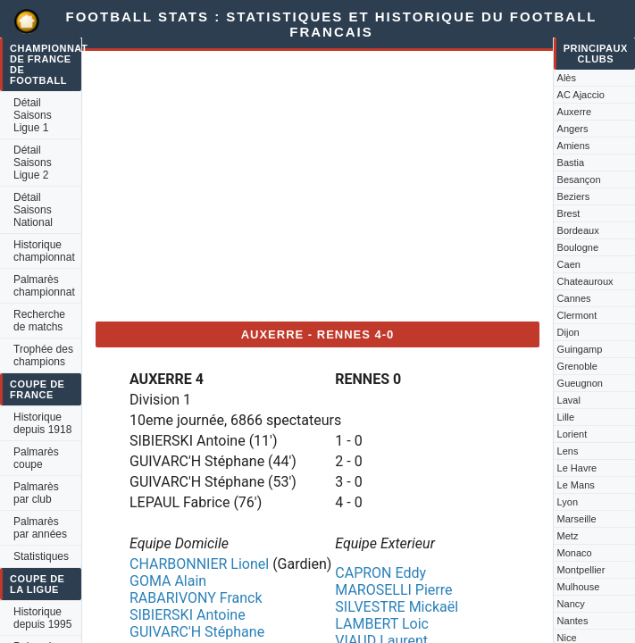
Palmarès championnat (44, 285)
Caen (569, 264)
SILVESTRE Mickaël (396, 606)
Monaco (574, 552)
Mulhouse (578, 586)
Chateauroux (585, 281)
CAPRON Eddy (380, 572)
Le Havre (577, 468)
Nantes (573, 620)
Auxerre (574, 111)
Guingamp (580, 349)
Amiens (573, 145)
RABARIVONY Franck (196, 597)
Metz (568, 535)
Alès (566, 77)
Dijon (568, 332)
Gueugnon (580, 383)
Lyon (567, 502)
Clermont (577, 315)
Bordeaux (578, 230)
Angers (573, 128)
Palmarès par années (40, 527)
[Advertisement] (318, 182)
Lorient (572, 434)
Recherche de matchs (39, 320)
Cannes (574, 298)
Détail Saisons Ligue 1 (32, 115)
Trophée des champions (43, 355)
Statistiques (41, 556)
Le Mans (576, 485)
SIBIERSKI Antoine (188, 614)
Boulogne (578, 247)
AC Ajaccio (581, 94)
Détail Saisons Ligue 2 (32, 162)
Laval (569, 400)
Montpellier (581, 569)
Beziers (573, 196)
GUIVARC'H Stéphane (197, 631)
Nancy (571, 603)
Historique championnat (44, 250)
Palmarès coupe (36, 458)
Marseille (577, 519)
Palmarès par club (36, 492)
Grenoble (577, 366)
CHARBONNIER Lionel (199, 563)
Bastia (571, 162)
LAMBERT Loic (382, 623)
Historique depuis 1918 (42, 423)
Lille (566, 417)
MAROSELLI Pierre (393, 589)
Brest (569, 213)
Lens (568, 451)
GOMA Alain (168, 580)
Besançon (579, 179)
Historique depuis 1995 (42, 617)
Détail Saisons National (33, 210)
